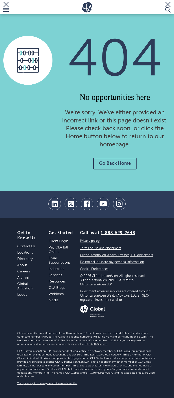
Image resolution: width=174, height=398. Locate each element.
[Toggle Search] (168, 7)
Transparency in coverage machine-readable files (47, 383)
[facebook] (87, 204)
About (22, 265)
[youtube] (103, 204)
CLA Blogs (57, 288)
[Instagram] (119, 204)
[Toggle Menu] (6, 7)
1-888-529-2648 (118, 233)
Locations (25, 253)
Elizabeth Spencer (96, 344)
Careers (23, 271)
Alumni (23, 278)
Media (54, 300)
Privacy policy (90, 241)
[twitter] (71, 204)
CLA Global (123, 351)
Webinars (56, 294)
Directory (25, 259)
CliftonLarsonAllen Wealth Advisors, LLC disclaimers (116, 255)
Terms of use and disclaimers (100, 248)
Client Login (58, 241)
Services (55, 275)
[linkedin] (54, 204)
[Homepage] (87, 7)
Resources (57, 281)
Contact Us (26, 246)
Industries (56, 269)
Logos (22, 295)
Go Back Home (115, 163)
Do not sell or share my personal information (112, 262)
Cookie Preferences (94, 269)
